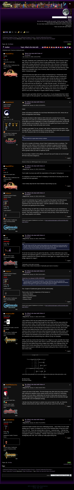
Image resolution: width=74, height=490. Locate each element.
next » (70, 41)
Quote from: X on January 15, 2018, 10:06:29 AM (33, 278)
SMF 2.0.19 (30, 486)
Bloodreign (28, 38)
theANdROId (9, 420)
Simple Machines (44, 486)
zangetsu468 (9, 313)
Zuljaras (8, 193)
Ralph (24, 38)
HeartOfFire (9, 54)
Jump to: (48, 475)
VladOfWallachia (11, 385)
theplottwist (9, 102)
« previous (65, 41)
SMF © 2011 (36, 486)
